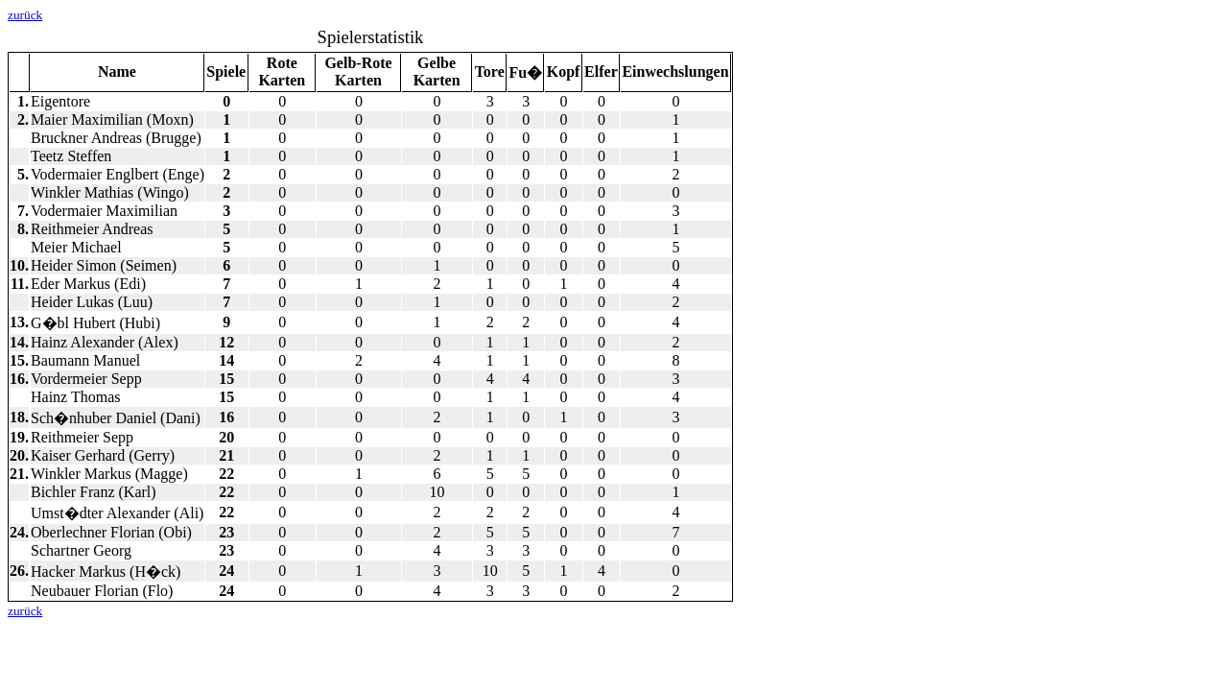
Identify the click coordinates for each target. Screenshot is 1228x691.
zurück (25, 15)
